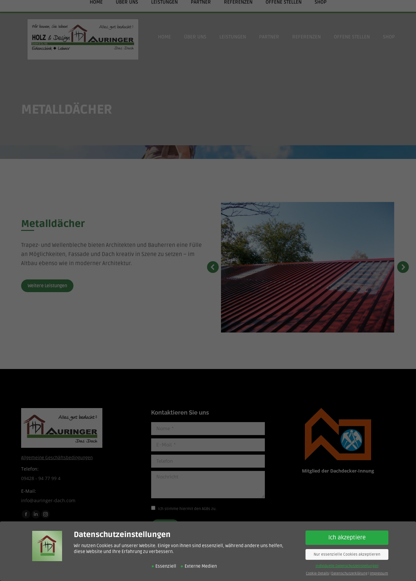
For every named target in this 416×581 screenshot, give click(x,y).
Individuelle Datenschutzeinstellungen (347, 563)
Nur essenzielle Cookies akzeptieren (347, 552)
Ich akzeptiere (347, 535)
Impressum (379, 571)
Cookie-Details (317, 571)
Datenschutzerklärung (349, 571)
